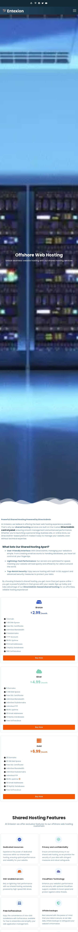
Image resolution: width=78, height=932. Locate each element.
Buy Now (39, 658)
